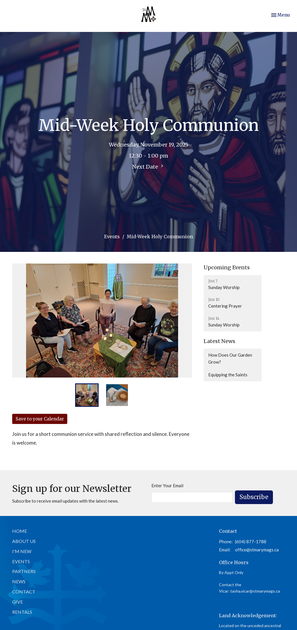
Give (17, 601)
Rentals (22, 612)
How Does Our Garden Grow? (230, 358)
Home (19, 531)
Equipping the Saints (227, 374)
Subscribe (254, 497)
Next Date (148, 166)
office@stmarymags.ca (257, 549)
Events (112, 236)
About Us (24, 541)
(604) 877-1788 (250, 541)
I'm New (21, 551)
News (19, 581)
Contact (23, 591)
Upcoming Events (227, 267)
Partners (24, 571)
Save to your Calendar (40, 419)
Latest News (219, 341)
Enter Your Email (167, 485)
